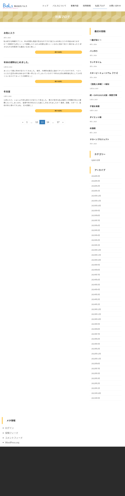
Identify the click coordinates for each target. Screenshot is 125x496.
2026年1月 (95, 191)
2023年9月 (95, 324)
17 (58, 122)
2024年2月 (95, 299)
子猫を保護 (94, 106)
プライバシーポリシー (94, 455)
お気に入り (9, 33)
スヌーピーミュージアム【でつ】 (104, 73)
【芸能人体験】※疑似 (99, 84)
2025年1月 (95, 245)
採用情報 (48, 467)
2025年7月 (95, 220)
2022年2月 (95, 383)
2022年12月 (96, 354)
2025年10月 (96, 206)
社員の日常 (95, 160)
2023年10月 (96, 319)
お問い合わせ (49, 476)
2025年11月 (96, 201)
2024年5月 (95, 285)
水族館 (93, 128)
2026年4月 (95, 176)
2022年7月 (95, 368)
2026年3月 (95, 181)
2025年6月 (95, 225)
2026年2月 (95, 186)
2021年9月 (95, 398)
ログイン (9, 428)
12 (36, 122)
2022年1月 (95, 388)
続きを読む (58, 52)
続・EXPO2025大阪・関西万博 (103, 95)
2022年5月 (95, 373)
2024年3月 (95, 294)
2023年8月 (95, 329)
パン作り (94, 51)
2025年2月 (95, 240)
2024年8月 (95, 270)
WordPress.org (12, 442)
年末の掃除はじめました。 (17, 62)
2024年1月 (95, 304)
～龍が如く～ (95, 40)
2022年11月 (96, 359)
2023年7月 (95, 334)
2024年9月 (95, 265)
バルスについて (50, 459)
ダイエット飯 (95, 117)
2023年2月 (95, 349)
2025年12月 (96, 196)
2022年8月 (95, 363)
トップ (47, 455)
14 (47, 122)
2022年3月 (95, 378)
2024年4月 (95, 289)
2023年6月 (95, 339)
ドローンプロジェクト (99, 139)
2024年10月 (96, 260)
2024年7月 (95, 275)
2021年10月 (96, 393)
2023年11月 (96, 314)
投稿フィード (11, 433)
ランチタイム (95, 62)
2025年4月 (95, 235)
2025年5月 (95, 230)
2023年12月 (96, 309)
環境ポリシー (91, 459)
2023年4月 (95, 344)
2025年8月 (95, 215)
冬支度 (7, 91)
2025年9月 (95, 211)
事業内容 (48, 463)
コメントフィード (14, 437)
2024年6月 (95, 280)
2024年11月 (96, 255)
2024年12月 (96, 250)
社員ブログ (48, 471)
